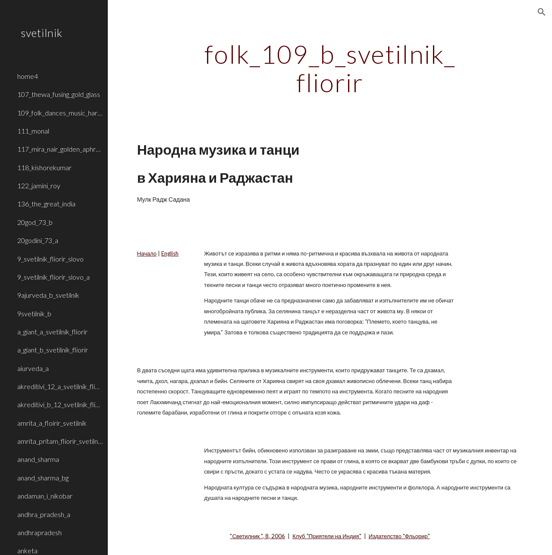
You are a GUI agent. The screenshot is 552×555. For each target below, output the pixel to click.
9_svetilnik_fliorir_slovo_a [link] (53, 277)
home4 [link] (27, 76)
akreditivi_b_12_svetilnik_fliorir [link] (60, 404)
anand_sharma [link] (38, 459)
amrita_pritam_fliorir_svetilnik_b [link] (60, 441)
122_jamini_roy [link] (38, 185)
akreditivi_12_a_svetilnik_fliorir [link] (60, 386)
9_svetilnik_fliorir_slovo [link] (50, 259)
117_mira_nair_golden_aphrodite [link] (60, 149)
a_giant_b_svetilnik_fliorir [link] (52, 350)
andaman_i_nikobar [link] (44, 496)
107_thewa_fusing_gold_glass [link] (58, 94)
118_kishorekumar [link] (44, 167)
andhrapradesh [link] (39, 532)
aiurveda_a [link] (33, 368)
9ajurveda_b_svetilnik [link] (48, 295)
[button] (541, 12)
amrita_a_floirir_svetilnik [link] (52, 423)
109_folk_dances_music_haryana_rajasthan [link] (60, 113)
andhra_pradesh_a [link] (43, 514)
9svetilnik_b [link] (34, 313)
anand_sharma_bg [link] (43, 478)
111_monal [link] (33, 131)
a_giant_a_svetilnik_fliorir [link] (52, 331)
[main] (330, 68)
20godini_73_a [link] (37, 240)
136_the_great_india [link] (46, 204)
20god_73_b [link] (35, 222)
